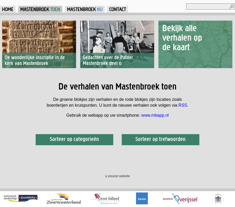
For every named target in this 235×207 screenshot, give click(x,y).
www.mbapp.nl (155, 115)
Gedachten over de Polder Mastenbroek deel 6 (108, 60)
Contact (117, 9)
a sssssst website (117, 176)
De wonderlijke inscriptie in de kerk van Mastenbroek (35, 60)
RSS (182, 105)
